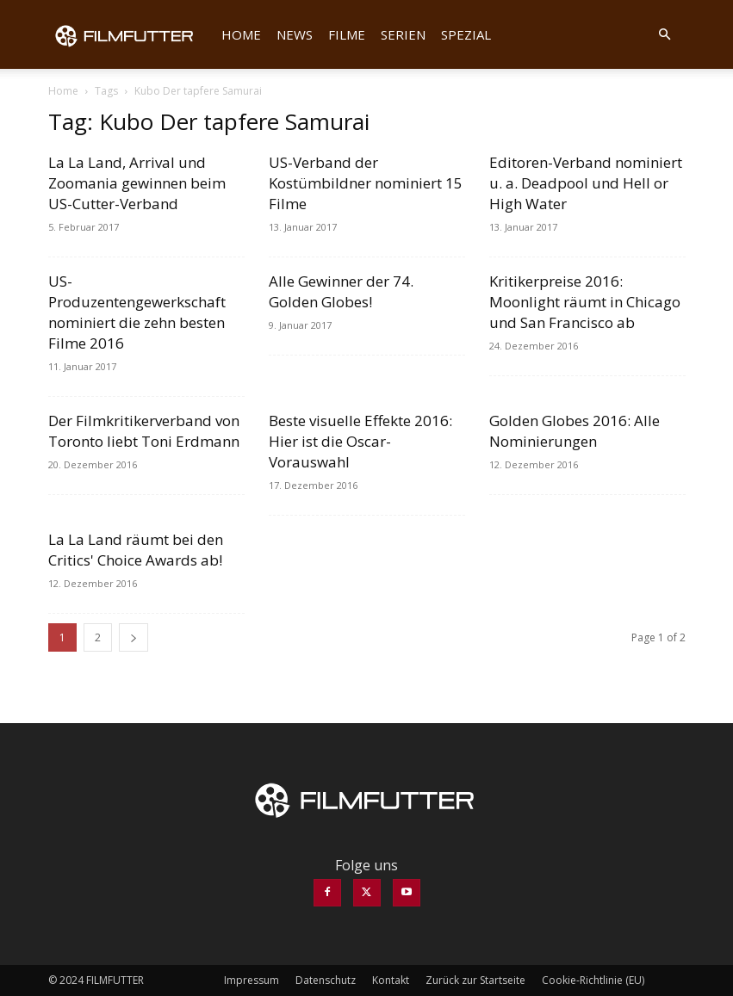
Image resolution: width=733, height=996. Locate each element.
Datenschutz (325, 980)
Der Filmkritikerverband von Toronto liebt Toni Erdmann (143, 431)
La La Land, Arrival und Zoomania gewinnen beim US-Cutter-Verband (137, 182)
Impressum (251, 980)
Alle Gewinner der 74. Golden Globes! (341, 291)
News (294, 34)
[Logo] (131, 34)
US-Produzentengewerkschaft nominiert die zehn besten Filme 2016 (137, 312)
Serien (403, 34)
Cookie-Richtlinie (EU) (593, 980)
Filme (346, 34)
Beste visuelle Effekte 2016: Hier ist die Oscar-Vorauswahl (360, 441)
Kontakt (390, 980)
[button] (665, 34)
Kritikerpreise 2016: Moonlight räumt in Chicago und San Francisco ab (584, 301)
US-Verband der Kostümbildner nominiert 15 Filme (366, 182)
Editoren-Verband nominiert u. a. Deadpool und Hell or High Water (585, 182)
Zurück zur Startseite (475, 980)
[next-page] (133, 637)
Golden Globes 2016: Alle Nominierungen (574, 431)
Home (241, 34)
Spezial (466, 34)
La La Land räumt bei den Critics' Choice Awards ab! (135, 549)
